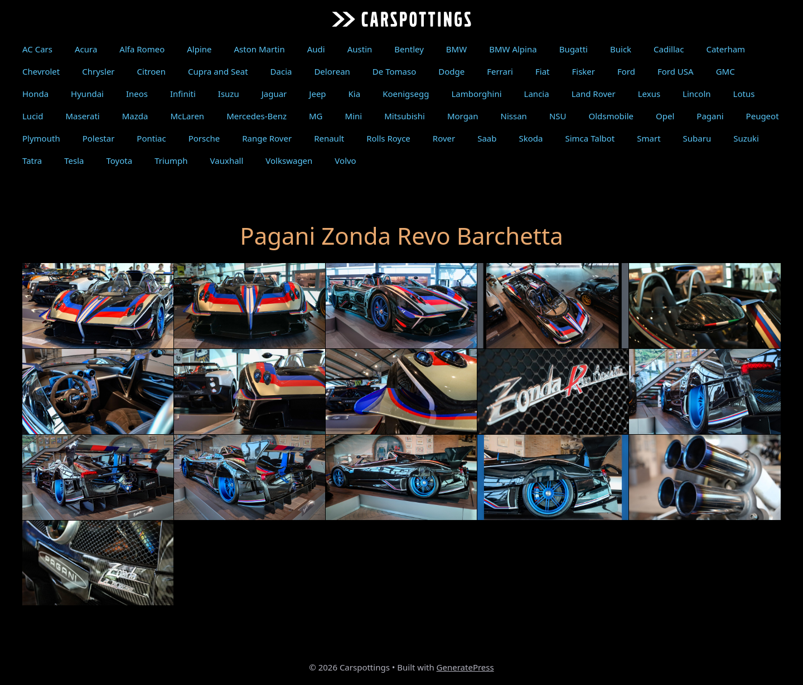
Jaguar (274, 93)
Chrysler (98, 71)
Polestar (99, 138)
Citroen (151, 71)
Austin (360, 49)
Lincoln (696, 93)
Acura (86, 49)
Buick (620, 49)
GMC (725, 71)
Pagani (709, 116)
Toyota (120, 160)
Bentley (409, 49)
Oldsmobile (611, 116)
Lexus (649, 93)
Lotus (744, 93)
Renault (329, 138)
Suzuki (746, 138)
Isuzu (228, 93)
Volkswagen (288, 160)
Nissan (514, 116)
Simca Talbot (590, 138)
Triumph (170, 160)
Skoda (531, 138)
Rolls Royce (388, 138)
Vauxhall (227, 160)
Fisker (583, 71)
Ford (626, 71)
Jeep (317, 93)
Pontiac (151, 138)
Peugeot (762, 116)
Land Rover (594, 93)
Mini (353, 116)
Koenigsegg (406, 93)
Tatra (32, 160)
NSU (558, 116)
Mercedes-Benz (256, 116)
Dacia (281, 71)
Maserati (82, 116)
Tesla (74, 160)
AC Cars (37, 49)
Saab (486, 138)
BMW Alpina (512, 49)
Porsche (204, 138)
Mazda (135, 116)
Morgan (462, 116)
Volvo (345, 160)
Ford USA (675, 71)
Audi (316, 49)
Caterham (725, 49)
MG (316, 116)
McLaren (187, 116)
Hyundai (87, 93)
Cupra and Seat (218, 71)
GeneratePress (465, 667)
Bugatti (573, 49)
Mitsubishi (404, 116)
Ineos (137, 93)
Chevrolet (41, 71)
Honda (35, 93)
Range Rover (267, 138)
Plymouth (41, 138)
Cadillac (669, 49)
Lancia (536, 93)
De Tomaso (394, 71)
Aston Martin (259, 49)
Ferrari (500, 71)
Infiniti (183, 93)
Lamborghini (476, 93)
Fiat (542, 71)
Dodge (451, 71)
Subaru (697, 138)
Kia (355, 93)
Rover (444, 138)
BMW (456, 49)
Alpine (199, 49)
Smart (648, 138)
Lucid (32, 116)
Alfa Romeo (142, 49)
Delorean (332, 71)
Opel (665, 116)
